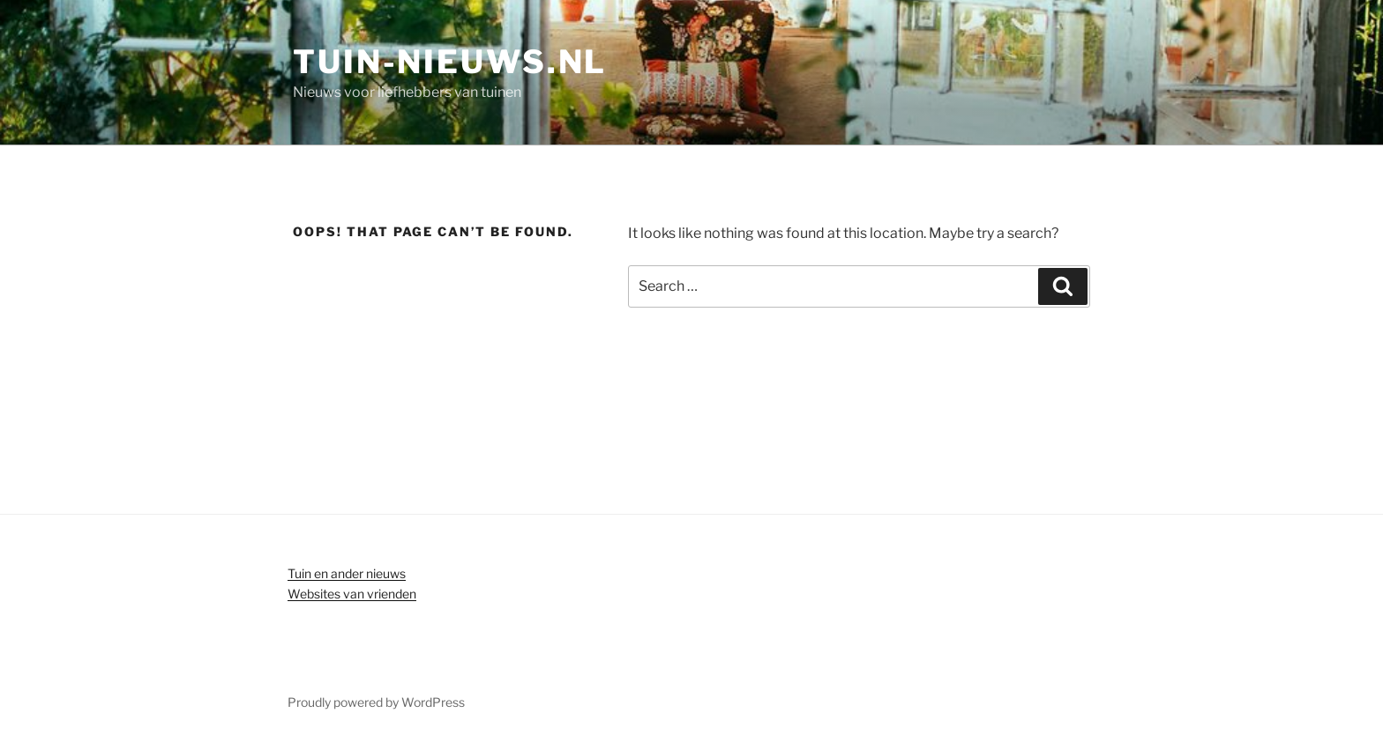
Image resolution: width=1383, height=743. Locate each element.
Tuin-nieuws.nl (450, 61)
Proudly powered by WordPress (376, 702)
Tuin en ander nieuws (347, 573)
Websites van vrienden (352, 593)
